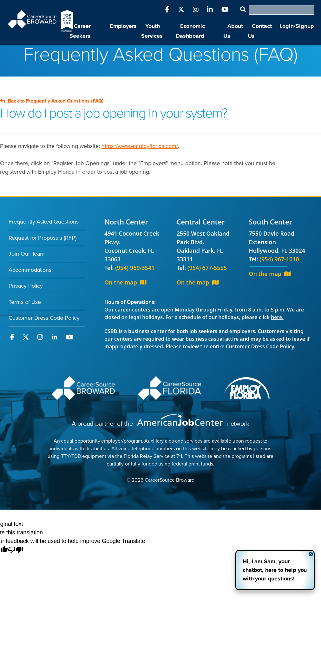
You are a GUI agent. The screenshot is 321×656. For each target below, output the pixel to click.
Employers (123, 26)
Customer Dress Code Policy (44, 317)
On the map (125, 282)
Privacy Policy (26, 285)
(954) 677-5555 (207, 267)
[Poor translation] (15, 550)
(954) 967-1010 (279, 259)
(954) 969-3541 (134, 267)
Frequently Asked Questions (44, 221)
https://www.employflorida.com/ (140, 146)
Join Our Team (27, 253)
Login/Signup (296, 26)
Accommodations (30, 269)
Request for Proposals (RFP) (42, 237)
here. (277, 317)
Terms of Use (25, 301)
